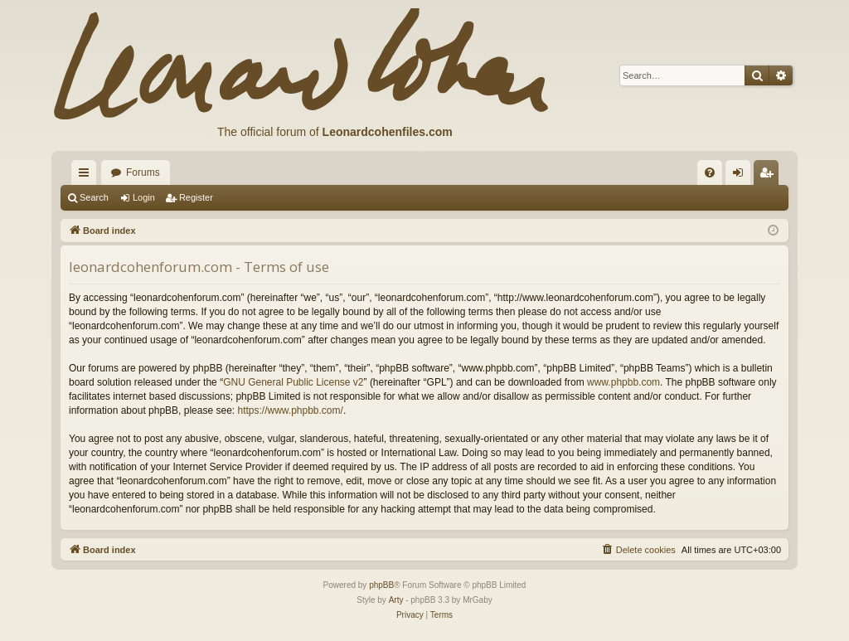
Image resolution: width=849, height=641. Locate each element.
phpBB (381, 585)
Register (196, 197)
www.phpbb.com (623, 382)
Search (94, 197)
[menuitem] (709, 172)
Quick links (87, 176)
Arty (396, 600)
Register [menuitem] (770, 176)
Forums (143, 172)
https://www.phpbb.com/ (289, 410)
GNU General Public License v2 (293, 382)
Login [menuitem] (741, 176)
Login (144, 197)
